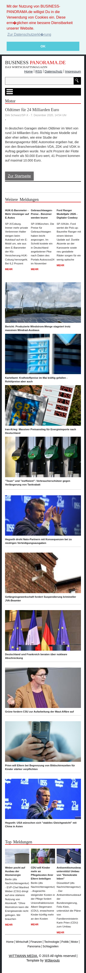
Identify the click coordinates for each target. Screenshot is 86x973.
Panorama (34, 946)
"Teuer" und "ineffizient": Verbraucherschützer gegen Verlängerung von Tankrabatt (37, 482)
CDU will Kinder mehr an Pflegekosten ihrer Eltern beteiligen (42, 873)
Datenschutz (54, 71)
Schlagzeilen (50, 946)
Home (28, 71)
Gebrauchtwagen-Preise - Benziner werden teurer (42, 214)
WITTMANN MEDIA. (23, 955)
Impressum (73, 71)
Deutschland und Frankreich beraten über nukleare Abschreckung (36, 656)
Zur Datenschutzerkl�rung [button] (29, 34)
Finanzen (36, 941)
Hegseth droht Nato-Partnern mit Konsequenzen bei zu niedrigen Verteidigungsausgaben (38, 541)
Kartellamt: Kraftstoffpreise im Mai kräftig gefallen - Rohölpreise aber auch (36, 379)
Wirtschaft (22, 941)
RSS (38, 71)
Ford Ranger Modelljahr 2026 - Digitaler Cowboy (67, 214)
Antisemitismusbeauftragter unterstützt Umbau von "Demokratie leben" (69, 873)
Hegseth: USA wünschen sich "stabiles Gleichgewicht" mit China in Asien (41, 824)
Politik (65, 941)
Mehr (9, 269)
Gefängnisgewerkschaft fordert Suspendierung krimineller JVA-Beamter (40, 598)
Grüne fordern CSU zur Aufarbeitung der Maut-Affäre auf (39, 711)
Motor (74, 941)
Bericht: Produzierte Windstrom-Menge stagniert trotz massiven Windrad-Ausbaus (37, 328)
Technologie (51, 941)
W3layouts (52, 960)
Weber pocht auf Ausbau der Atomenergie (15, 871)
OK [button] (43, 46)
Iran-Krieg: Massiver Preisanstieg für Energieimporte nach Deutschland (40, 431)
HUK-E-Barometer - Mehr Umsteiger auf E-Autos (17, 214)
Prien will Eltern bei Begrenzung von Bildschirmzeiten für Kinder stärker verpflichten (40, 767)
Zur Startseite (19, 176)
